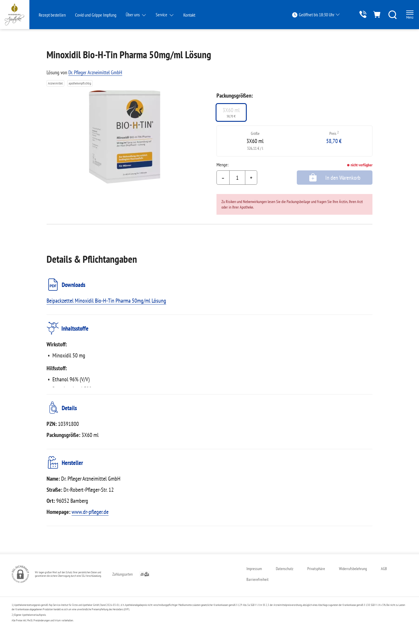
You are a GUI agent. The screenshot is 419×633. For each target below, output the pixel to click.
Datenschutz (284, 568)
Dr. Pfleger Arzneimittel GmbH (95, 72)
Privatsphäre (316, 568)
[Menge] (237, 177)
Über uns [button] (133, 14)
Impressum (254, 568)
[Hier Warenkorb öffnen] (372, 14)
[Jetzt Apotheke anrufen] (356, 14)
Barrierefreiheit (257, 579)
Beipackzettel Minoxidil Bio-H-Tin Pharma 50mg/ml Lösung (106, 300)
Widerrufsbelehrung (353, 568)
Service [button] (162, 14)
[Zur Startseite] (19, 14)
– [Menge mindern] (223, 177)
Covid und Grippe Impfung (95, 15)
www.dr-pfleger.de (90, 514)
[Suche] (388, 15)
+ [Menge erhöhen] (251, 177)
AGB (384, 568)
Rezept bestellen (52, 15)
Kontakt (189, 15)
